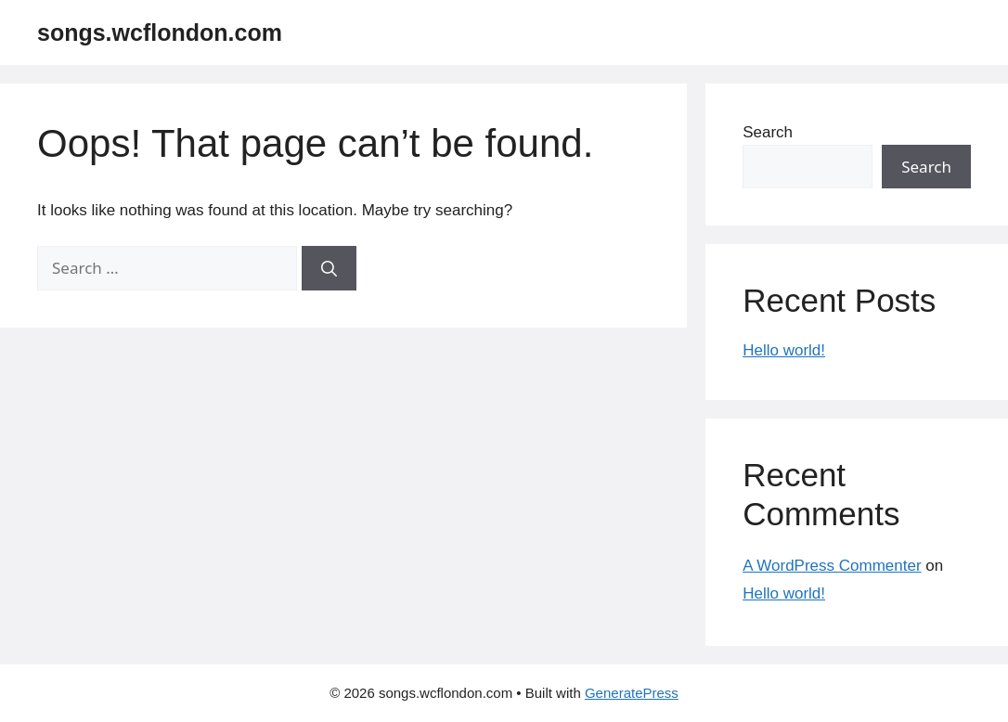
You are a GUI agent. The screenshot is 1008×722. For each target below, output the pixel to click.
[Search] (329, 268)
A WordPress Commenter (832, 565)
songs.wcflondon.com (159, 32)
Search (768, 132)
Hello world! (784, 350)
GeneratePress (631, 693)
